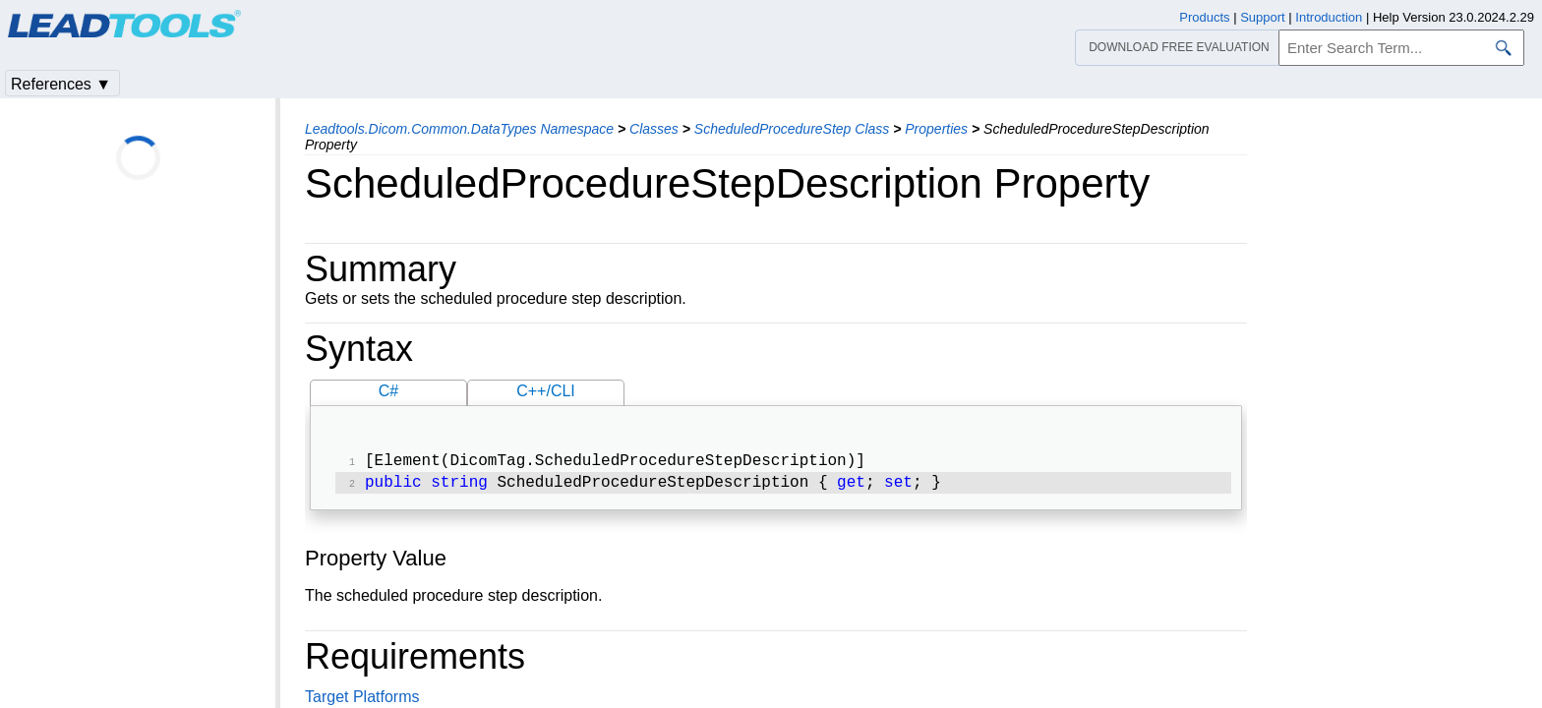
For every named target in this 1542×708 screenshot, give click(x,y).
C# (388, 391)
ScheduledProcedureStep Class (791, 129)
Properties (936, 129)
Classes (654, 129)
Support (1262, 17)
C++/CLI (545, 391)
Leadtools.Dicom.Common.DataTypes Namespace (459, 129)
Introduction (1328, 17)
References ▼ (61, 84)
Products (1204, 17)
